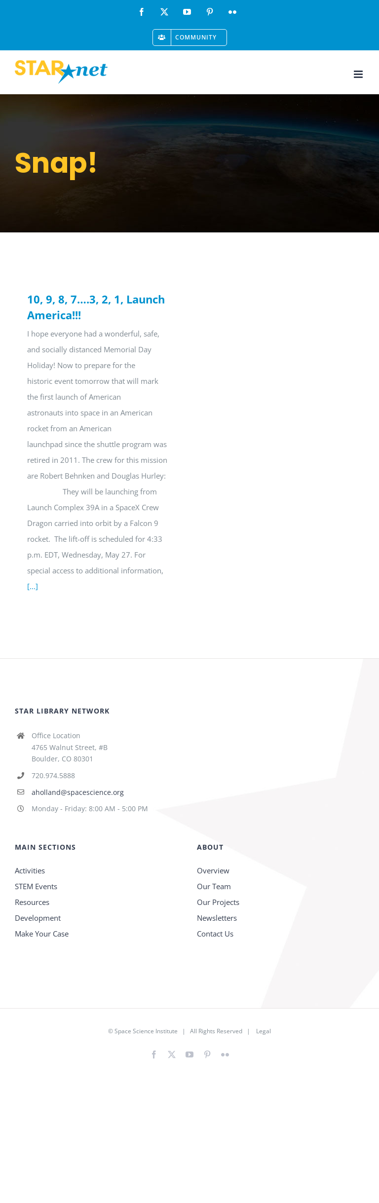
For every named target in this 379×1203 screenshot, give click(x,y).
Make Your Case (42, 934)
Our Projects (218, 902)
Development (38, 918)
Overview (213, 870)
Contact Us (215, 934)
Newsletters (217, 918)
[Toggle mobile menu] (359, 74)
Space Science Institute (146, 1031)
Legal (263, 1031)
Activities (30, 870)
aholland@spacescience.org (78, 792)
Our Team (214, 886)
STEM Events (36, 886)
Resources (32, 902)
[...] (32, 586)
